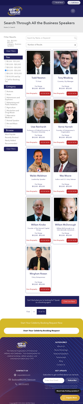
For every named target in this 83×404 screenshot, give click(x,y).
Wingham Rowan (38, 274)
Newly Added (10, 140)
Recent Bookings (61, 350)
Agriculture (10, 108)
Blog (61, 361)
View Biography (31, 93)
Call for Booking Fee (12, 81)
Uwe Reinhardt (38, 127)
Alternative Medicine (10, 117)
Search (12, 27)
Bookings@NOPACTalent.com (23, 380)
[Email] (53, 380)
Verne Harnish (65, 127)
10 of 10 (41, 312)
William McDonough (65, 225)
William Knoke (38, 225)
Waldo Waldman (38, 176)
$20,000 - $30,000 (13, 67)
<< (34, 312)
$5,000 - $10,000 (12, 61)
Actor (8, 95)
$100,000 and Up (12, 77)
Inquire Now (70, 398)
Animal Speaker (12, 121)
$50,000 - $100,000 (13, 74)
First (28, 312)
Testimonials (61, 357)
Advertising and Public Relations (12, 104)
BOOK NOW (45, 93)
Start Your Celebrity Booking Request (41, 331)
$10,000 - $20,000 (13, 64)
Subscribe (72, 380)
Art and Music (11, 124)
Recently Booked (11, 137)
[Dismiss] (60, 395)
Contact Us (61, 365)
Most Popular (10, 134)
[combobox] (51, 45)
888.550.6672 (23, 384)
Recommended (11, 144)
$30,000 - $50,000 (13, 71)
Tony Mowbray (65, 78)
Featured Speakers (61, 354)
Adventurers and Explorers (12, 99)
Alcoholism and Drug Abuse (12, 112)
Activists (9, 92)
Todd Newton (38, 78)
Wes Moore (65, 176)
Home (6, 27)
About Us (61, 346)
